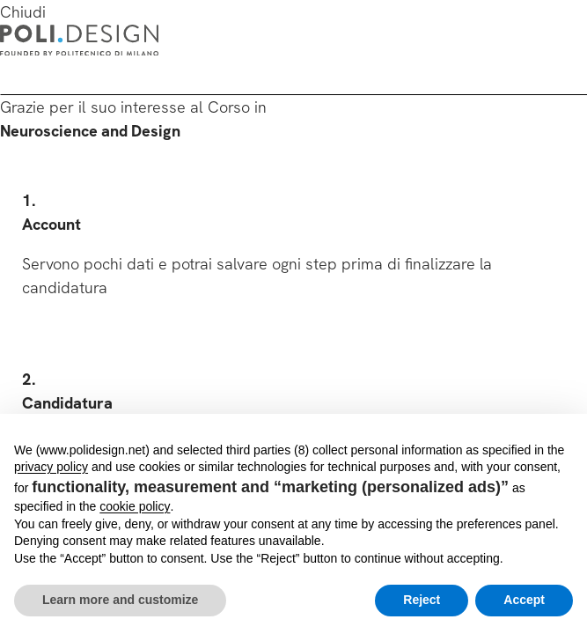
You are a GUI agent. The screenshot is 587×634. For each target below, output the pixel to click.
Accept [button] (524, 600)
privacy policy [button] (51, 467)
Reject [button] (421, 600)
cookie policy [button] (134, 506)
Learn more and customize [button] (120, 600)
